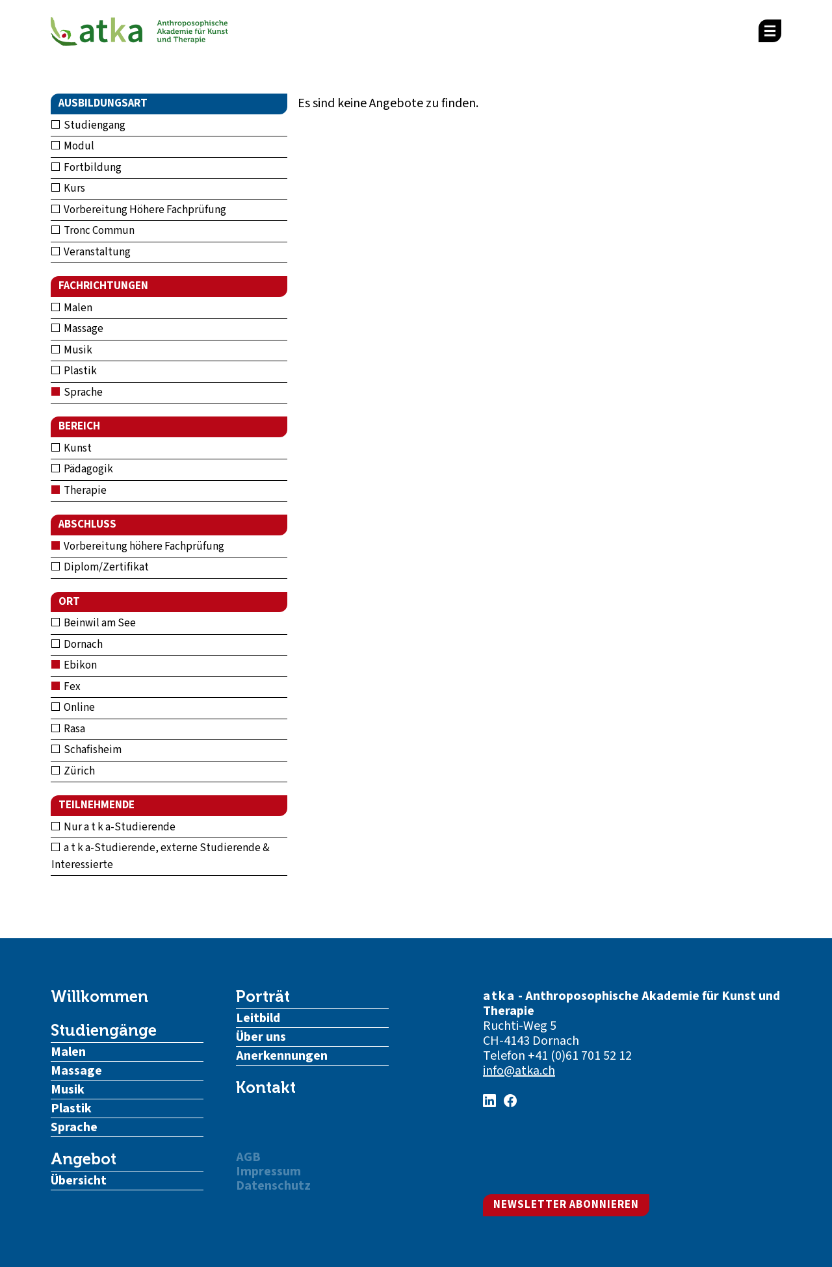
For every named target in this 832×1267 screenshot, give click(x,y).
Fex (66, 687)
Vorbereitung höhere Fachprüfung (137, 546)
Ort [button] (69, 601)
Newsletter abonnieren (566, 1204)
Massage (77, 329)
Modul (72, 146)
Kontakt (266, 1088)
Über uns (261, 1037)
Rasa (68, 729)
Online (73, 707)
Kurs (68, 188)
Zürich (73, 771)
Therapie (79, 490)
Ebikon (74, 665)
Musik (71, 350)
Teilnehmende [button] (96, 805)
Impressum (268, 1171)
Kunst (71, 448)
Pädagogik (82, 469)
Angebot (83, 1159)
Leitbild (258, 1018)
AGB (248, 1157)
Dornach (77, 644)
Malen (71, 308)
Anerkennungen (282, 1056)
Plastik (74, 371)
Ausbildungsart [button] (103, 103)
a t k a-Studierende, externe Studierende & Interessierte (160, 856)
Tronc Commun (93, 230)
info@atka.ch (519, 1071)
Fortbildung (86, 167)
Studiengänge (104, 1030)
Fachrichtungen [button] (103, 286)
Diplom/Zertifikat (100, 567)
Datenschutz (273, 1186)
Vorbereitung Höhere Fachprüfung (138, 210)
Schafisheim (86, 750)
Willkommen (99, 997)
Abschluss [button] (87, 524)
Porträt (263, 997)
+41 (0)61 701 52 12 (580, 1056)
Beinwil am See (93, 623)
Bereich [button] (79, 426)
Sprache (77, 392)
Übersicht (79, 1180)
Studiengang (88, 125)
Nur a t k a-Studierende (113, 827)
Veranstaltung (91, 252)
